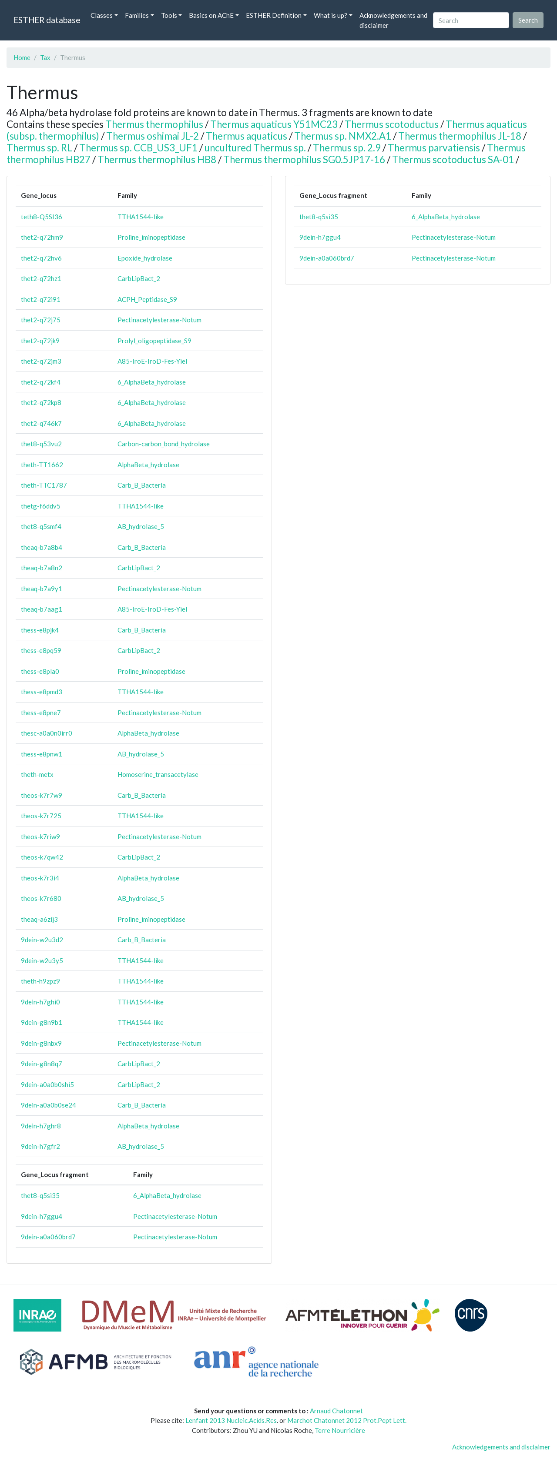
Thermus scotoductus (392, 124)
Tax (45, 57)
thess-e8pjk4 (40, 630)
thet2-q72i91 (40, 299)
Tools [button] (169, 15)
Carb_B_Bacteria (141, 485)
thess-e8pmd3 (41, 692)
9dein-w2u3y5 (42, 960)
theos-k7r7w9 (41, 795)
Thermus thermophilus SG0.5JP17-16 (304, 159)
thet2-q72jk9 (40, 341)
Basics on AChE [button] (211, 15)
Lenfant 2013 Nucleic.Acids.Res (231, 1420)
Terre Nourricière (340, 1430)
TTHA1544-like (140, 217)
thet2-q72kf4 (40, 382)
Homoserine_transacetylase (157, 774)
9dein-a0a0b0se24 (48, 1105)
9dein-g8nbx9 (41, 1043)
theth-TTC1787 (44, 485)
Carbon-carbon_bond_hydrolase (163, 444)
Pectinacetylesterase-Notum (159, 320)
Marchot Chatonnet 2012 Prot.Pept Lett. (346, 1420)
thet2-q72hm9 (42, 237)
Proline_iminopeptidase (151, 237)
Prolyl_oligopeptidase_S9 (154, 341)
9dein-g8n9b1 (41, 1022)
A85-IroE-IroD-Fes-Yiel (152, 361)
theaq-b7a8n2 (41, 568)
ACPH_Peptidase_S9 (147, 299)
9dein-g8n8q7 (41, 1063)
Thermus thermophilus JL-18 (459, 136)
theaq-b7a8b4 (41, 547)
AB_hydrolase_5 (140, 526)
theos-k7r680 (41, 898)
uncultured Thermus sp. (255, 148)
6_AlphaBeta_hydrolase (151, 382)
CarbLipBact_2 (138, 278)
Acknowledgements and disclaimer (393, 20)
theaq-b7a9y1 (41, 588)
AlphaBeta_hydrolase (148, 464)
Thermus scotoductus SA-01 (453, 159)
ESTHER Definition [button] (274, 15)
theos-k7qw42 (42, 857)
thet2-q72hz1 (41, 278)
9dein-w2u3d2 (42, 940)
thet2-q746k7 (41, 423)
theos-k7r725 (41, 816)
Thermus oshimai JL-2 (152, 136)
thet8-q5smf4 (41, 526)
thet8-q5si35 (40, 1195)
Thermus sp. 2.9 (347, 148)
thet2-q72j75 (40, 320)
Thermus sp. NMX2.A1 (342, 136)
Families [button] (137, 15)
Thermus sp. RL (39, 148)
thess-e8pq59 (41, 650)
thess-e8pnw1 (41, 754)
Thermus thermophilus (154, 124)
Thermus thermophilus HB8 (156, 159)
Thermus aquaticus (246, 136)
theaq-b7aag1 (41, 609)
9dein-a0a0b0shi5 (47, 1084)
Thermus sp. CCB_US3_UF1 (138, 148)
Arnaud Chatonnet (336, 1411)
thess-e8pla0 (40, 671)
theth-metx (37, 774)
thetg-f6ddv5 (40, 506)
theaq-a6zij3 (39, 919)
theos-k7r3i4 (40, 878)
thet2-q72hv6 (41, 258)
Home (21, 57)
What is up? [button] (330, 15)
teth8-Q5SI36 (41, 217)
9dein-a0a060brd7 (48, 1237)
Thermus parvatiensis (434, 148)
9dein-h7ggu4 (41, 1216)
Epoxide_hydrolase (144, 258)
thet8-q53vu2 (41, 444)
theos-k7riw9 (40, 836)
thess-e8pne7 (41, 712)
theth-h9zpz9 (40, 981)
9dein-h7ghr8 (41, 1126)
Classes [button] (102, 15)
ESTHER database (46, 20)
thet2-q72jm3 (41, 361)
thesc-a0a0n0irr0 (46, 733)
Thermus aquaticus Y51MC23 (274, 124)
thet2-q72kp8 (41, 402)
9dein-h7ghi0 (40, 1002)
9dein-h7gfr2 (40, 1146)
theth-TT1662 (42, 464)
